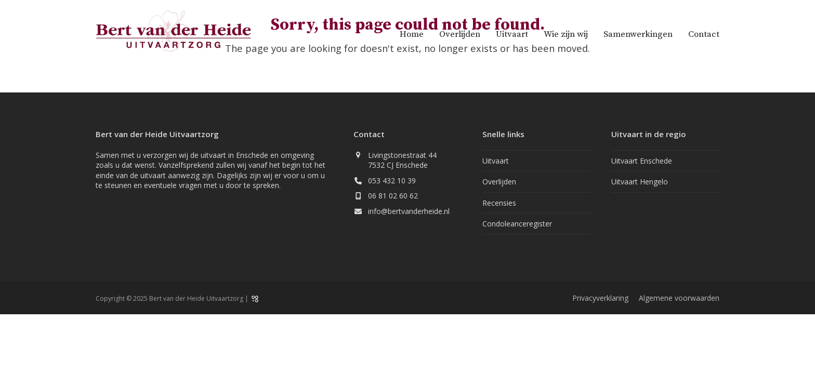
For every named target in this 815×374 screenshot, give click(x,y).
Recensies (499, 203)
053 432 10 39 (392, 180)
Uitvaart (495, 161)
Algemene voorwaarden (679, 298)
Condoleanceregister (517, 224)
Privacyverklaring (600, 298)
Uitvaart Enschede (641, 161)
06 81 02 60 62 (393, 196)
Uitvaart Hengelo (639, 181)
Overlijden (499, 181)
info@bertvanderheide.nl (409, 211)
